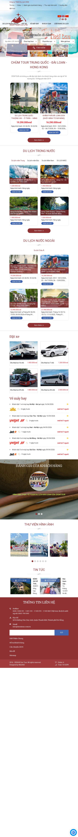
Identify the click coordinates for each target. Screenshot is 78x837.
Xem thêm (39, 140)
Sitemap (13, 655)
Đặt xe (14, 337)
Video (19, 5)
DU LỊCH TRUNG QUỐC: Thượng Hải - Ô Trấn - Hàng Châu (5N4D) (23, 305)
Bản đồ (12, 651)
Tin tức (12, 5)
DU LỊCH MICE (62, 160)
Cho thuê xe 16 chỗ (17, 363)
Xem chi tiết (24, 130)
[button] (36, 54)
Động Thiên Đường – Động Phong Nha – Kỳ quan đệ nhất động (53, 212)
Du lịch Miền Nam (48, 160)
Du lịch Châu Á (39, 250)
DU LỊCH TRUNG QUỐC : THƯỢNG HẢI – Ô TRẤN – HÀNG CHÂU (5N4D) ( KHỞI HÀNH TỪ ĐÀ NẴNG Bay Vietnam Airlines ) (23, 269)
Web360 (22, 665)
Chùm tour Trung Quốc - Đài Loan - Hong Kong (39, 65)
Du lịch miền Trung (18, 160)
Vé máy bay (18, 398)
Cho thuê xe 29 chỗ (17, 390)
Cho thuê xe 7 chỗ (47, 363)
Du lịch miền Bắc (33, 160)
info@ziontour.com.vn (22, 627)
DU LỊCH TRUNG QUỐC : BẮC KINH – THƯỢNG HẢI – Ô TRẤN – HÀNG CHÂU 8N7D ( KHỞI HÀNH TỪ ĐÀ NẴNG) (53, 303)
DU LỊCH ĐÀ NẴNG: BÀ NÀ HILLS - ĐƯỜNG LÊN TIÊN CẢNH (22, 181)
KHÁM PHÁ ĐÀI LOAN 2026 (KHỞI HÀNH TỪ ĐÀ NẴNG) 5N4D (54, 118)
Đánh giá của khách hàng (33, 5)
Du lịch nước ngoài (39, 241)
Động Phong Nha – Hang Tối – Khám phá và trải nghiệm (23, 212)
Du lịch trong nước (39, 151)
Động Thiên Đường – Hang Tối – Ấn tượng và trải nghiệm (54, 181)
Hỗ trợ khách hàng (17, 643)
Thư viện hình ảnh (50, 5)
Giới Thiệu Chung (16, 638)
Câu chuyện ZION (16, 647)
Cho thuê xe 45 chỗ (48, 390)
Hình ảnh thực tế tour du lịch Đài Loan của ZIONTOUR (39, 494)
